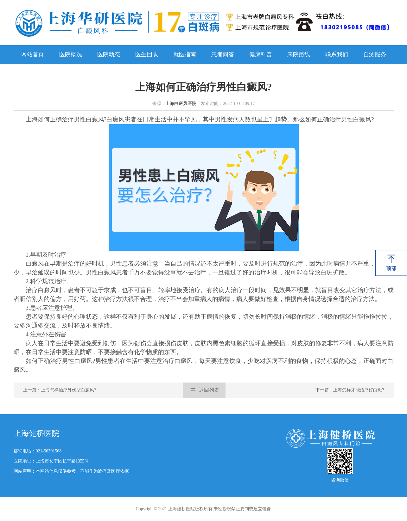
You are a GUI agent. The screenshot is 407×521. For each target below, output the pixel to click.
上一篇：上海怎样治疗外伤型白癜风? (59, 390)
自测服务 (374, 55)
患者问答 (222, 55)
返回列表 (204, 390)
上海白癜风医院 (180, 103)
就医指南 (184, 55)
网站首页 (32, 55)
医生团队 (146, 55)
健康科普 (260, 55)
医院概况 (70, 55)
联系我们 (336, 55)
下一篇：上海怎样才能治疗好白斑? (349, 390)
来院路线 (298, 55)
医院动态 (108, 55)
